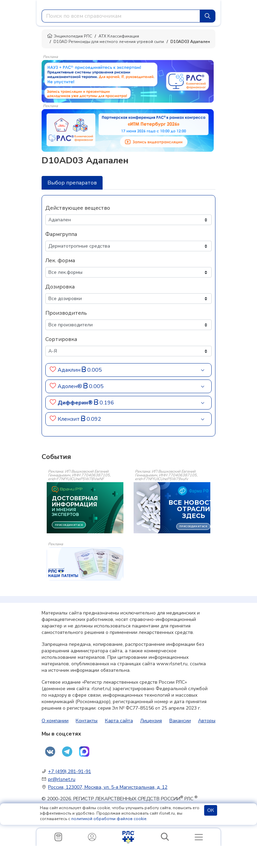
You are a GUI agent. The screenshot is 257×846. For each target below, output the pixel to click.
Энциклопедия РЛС (69, 36)
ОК (210, 810)
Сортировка (61, 339)
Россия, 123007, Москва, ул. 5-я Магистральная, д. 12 (107, 787)
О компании (55, 720)
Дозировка (60, 287)
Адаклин (70, 370)
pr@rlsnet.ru (61, 779)
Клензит (69, 419)
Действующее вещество (77, 208)
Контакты (86, 720)
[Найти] (207, 16)
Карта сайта (119, 720)
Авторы (206, 720)
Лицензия (151, 720)
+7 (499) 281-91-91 (69, 771)
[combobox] (121, 16)
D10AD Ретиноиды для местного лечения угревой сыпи (109, 41)
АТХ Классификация (119, 36)
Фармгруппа (61, 234)
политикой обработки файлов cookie (108, 818)
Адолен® (71, 386)
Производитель (66, 313)
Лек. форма (60, 260)
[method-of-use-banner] (128, 81)
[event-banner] (85, 563)
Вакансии (180, 720)
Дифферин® (76, 402)
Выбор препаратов (72, 183)
